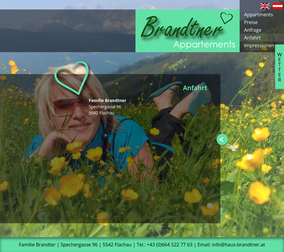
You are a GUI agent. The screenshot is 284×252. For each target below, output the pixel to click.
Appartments (258, 14)
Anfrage (252, 30)
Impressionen (259, 45)
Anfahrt (252, 37)
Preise (251, 22)
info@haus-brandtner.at (238, 244)
